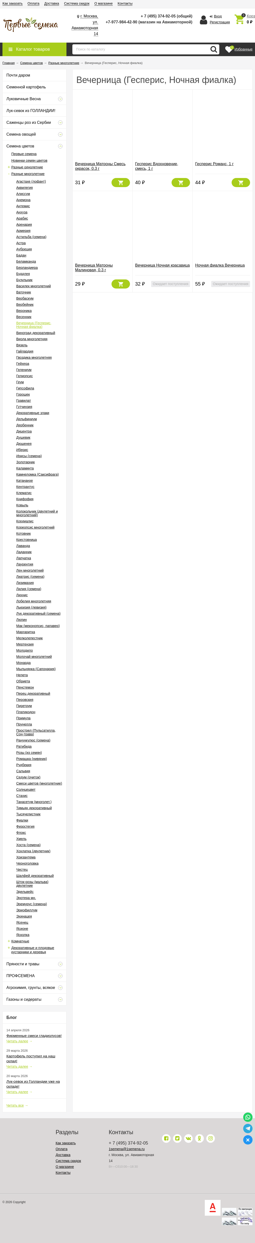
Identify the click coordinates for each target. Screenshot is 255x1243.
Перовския (24, 700)
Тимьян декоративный (34, 808)
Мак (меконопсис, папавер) (38, 626)
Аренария (24, 224)
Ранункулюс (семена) (33, 740)
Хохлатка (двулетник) (33, 851)
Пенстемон (25, 687)
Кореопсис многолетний (35, 527)
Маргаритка (25, 632)
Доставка (51, 3)
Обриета (23, 681)
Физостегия (25, 826)
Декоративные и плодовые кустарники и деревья (32, 950)
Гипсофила (25, 388)
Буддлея (23, 274)
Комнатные (20, 941)
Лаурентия (24, 564)
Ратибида (24, 746)
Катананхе (24, 481)
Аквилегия (24, 188)
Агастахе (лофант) (31, 181)
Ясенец (22, 922)
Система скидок (76, 3)
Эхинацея (24, 916)
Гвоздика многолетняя (34, 357)
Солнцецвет (25, 789)
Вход (218, 16)
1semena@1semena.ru (127, 1149)
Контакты (125, 3)
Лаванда (23, 546)
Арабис (22, 218)
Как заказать (12, 3)
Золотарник (25, 462)
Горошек (23, 394)
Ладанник (24, 552)
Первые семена (24, 154)
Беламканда (26, 261)
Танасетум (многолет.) (33, 802)
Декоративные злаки (32, 413)
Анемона (23, 200)
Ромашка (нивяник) (31, 759)
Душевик (23, 437)
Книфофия (24, 499)
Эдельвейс (24, 892)
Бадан (21, 255)
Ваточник (23, 292)
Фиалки (22, 820)
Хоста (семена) (28, 845)
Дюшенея (24, 444)
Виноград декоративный (35, 333)
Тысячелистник (28, 814)
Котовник (23, 533)
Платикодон (25, 712)
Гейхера (22, 364)
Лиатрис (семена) (30, 577)
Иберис (22, 450)
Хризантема (25, 857)
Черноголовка (27, 863)
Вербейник (24, 305)
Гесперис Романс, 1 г (214, 164)
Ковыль (22, 505)
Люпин (21, 620)
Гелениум (24, 370)
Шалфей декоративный (35, 876)
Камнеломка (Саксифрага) (37, 474)
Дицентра (24, 431)
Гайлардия (24, 351)
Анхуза (21, 212)
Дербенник (24, 425)
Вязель (22, 345)
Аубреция (24, 249)
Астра (21, 243)
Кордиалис (24, 521)
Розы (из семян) (29, 753)
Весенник (23, 317)
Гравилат (23, 401)
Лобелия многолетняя (33, 601)
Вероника (24, 311)
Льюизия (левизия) (31, 607)
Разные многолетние (28, 174)
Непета (22, 675)
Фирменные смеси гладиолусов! (34, 1035)
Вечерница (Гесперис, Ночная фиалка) (33, 325)
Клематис (24, 493)
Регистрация (220, 22)
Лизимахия (25, 583)
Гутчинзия (24, 407)
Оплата (33, 3)
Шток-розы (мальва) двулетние (32, 884)
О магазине (103, 3)
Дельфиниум (26, 419)
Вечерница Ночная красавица (162, 265)
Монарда (23, 663)
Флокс (21, 833)
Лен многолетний (30, 570)
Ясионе (22, 929)
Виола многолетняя (32, 339)
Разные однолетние (27, 167)
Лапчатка (23, 558)
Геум (20, 382)
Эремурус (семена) (31, 904)
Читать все (15, 1105)
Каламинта (25, 468)
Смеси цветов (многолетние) (39, 783)
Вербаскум (24, 298)
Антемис (23, 206)
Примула (23, 718)
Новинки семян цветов (29, 160)
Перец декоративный (33, 693)
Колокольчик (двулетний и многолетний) (37, 513)
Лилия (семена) (28, 589)
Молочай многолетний (34, 657)
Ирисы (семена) (29, 456)
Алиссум (23, 194)
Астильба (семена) (31, 237)
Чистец (22, 870)
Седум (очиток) (28, 777)
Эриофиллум (26, 910)
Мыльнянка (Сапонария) (36, 669)
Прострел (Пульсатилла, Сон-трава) (36, 732)
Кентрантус (25, 487)
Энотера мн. (26, 898)
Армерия (23, 231)
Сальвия (23, 771)
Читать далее (17, 1041)
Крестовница (26, 540)
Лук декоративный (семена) (38, 613)
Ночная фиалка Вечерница (220, 265)
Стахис (22, 796)
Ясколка (22, 935)
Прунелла (24, 724)
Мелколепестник (29, 638)
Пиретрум (24, 706)
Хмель (21, 839)
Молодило (24, 650)
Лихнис (22, 595)
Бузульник (24, 280)
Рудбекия (23, 765)
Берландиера (27, 268)
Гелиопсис (24, 376)
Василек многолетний (33, 286)
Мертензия (25, 644)
